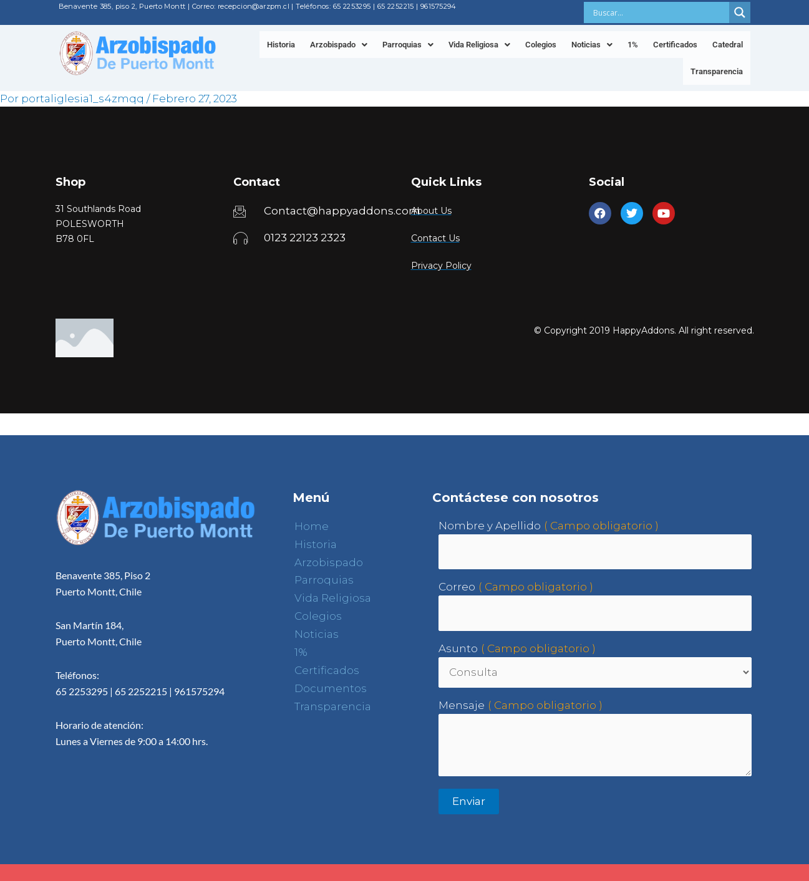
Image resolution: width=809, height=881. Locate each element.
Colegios (540, 44)
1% (632, 44)
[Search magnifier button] (739, 12)
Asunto (458, 648)
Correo (456, 586)
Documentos (330, 688)
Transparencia (716, 71)
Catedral (727, 44)
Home (311, 526)
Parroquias (408, 44)
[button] (339, 44)
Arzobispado (338, 44)
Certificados (675, 44)
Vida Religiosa (479, 44)
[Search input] (659, 12)
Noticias (592, 44)
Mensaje (461, 705)
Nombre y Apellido (489, 525)
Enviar (468, 801)
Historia (281, 44)
